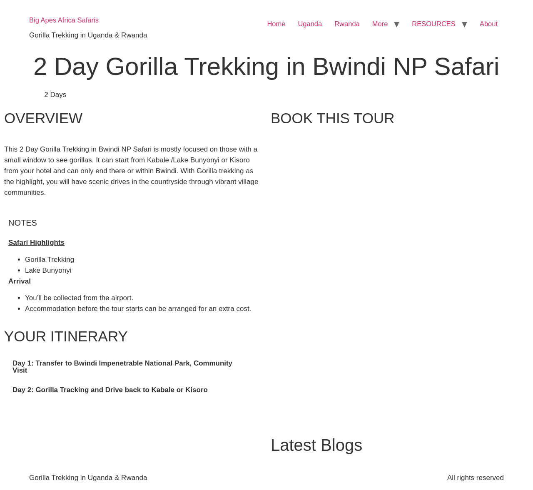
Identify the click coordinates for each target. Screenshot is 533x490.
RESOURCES (434, 23)
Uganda (310, 23)
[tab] (133, 367)
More (380, 23)
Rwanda (347, 23)
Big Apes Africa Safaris (64, 20)
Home (276, 23)
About (489, 23)
